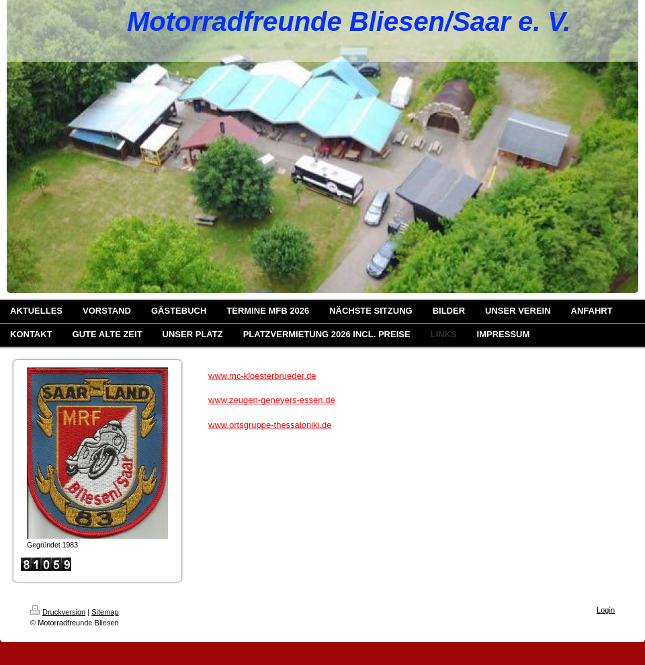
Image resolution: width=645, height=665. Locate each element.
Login (606, 610)
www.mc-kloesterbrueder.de (262, 376)
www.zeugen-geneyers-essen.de (271, 400)
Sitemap (104, 612)
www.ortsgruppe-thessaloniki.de (270, 425)
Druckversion (57, 612)
